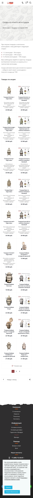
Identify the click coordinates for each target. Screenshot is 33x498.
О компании (16, 411)
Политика (16, 416)
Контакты (16, 419)
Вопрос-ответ (16, 446)
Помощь (16, 441)
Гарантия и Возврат (16, 432)
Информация (16, 423)
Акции (16, 435)
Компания (16, 407)
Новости (16, 414)
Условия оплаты (16, 427)
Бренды (16, 437)
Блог (16, 448)
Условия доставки (16, 430)
